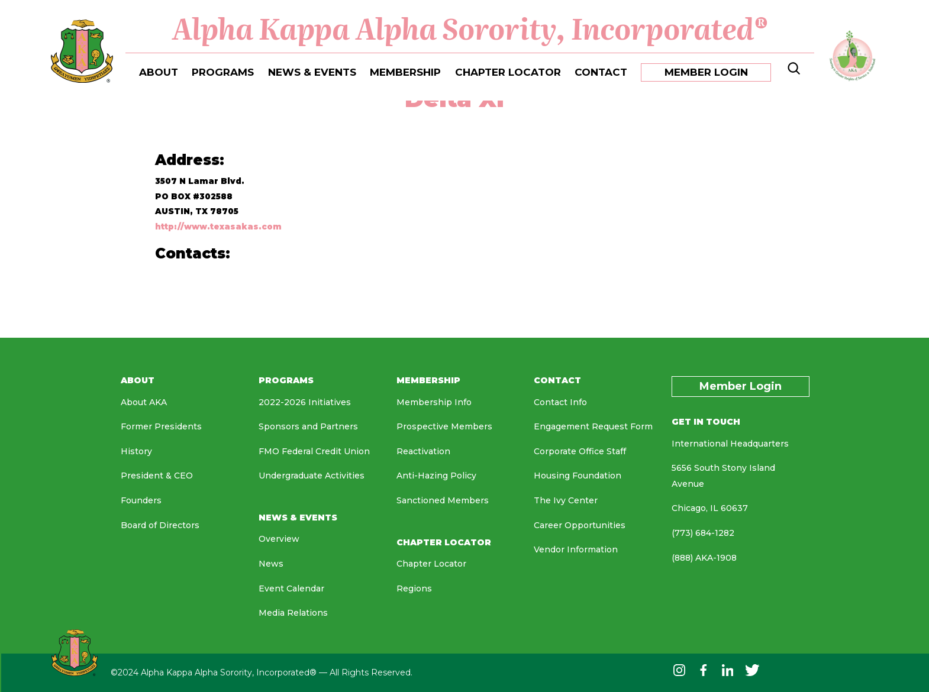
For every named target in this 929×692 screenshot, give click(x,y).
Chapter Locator (431, 563)
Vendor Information (576, 549)
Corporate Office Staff (580, 451)
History (136, 451)
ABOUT (158, 72)
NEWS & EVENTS (312, 72)
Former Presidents (161, 426)
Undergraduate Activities (311, 475)
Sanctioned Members (442, 500)
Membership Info (434, 402)
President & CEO (157, 475)
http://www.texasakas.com (218, 226)
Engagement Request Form (593, 426)
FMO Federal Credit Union (314, 451)
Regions (414, 588)
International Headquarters (730, 443)
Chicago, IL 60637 (710, 508)
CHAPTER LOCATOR (508, 72)
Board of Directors (160, 525)
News (271, 563)
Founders (141, 500)
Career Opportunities (579, 525)
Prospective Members (444, 426)
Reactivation (423, 451)
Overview (279, 538)
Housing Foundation (577, 475)
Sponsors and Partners (308, 426)
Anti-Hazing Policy (436, 475)
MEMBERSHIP (405, 72)
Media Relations (293, 612)
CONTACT (601, 72)
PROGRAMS (223, 72)
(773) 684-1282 (703, 533)
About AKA (144, 402)
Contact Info (560, 402)
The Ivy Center (566, 500)
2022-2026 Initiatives (305, 402)
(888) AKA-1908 (704, 557)
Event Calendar (291, 588)
